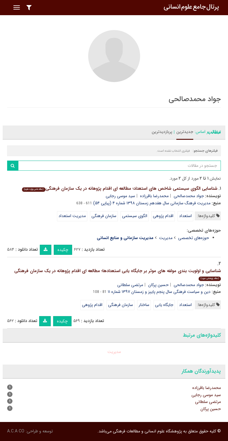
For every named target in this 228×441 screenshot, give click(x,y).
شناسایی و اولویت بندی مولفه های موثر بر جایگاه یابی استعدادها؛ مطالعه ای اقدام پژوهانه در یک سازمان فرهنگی (117, 274)
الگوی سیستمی (134, 216)
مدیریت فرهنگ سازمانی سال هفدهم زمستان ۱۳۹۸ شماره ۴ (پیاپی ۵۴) (151, 203)
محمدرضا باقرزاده (154, 196)
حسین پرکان (158, 285)
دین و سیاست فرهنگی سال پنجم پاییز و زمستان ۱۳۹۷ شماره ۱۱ (159, 291)
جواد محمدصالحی (189, 196)
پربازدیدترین (162, 131)
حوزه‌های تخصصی (193, 238)
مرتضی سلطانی (130, 285)
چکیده (63, 250)
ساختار (144, 305)
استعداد (185, 216)
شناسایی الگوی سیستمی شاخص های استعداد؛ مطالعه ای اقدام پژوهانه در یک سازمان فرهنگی (119, 188)
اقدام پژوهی (163, 216)
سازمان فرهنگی (103, 216)
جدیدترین (184, 131)
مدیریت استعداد (72, 216)
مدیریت (165, 238)
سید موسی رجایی (120, 196)
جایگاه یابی (164, 305)
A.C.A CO (15, 431)
